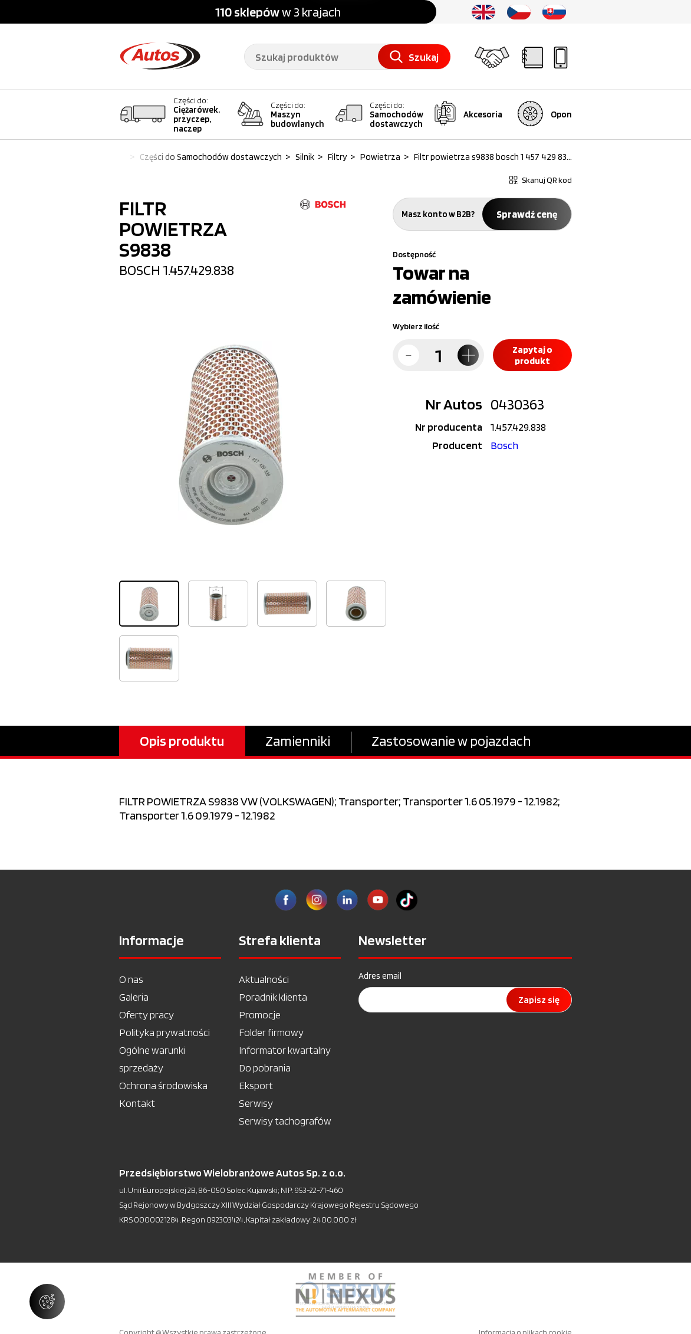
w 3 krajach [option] (278, 11)
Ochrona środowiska (163, 1085)
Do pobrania (265, 1067)
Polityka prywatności (164, 1032)
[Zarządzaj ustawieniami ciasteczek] (47, 1301)
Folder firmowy (271, 1032)
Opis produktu (182, 740)
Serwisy (256, 1103)
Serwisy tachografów (285, 1121)
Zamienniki (297, 740)
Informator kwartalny (285, 1050)
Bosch (504, 445)
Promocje (260, 1014)
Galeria (134, 997)
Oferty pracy (146, 1014)
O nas (131, 979)
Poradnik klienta (273, 997)
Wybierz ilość (416, 326)
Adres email (380, 976)
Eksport (256, 1085)
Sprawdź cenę (526, 214)
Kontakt (137, 1103)
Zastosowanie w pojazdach (451, 740)
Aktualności (264, 979)
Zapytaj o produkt (532, 355)
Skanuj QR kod (540, 180)
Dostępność (414, 254)
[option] (232, 433)
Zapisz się (539, 999)
